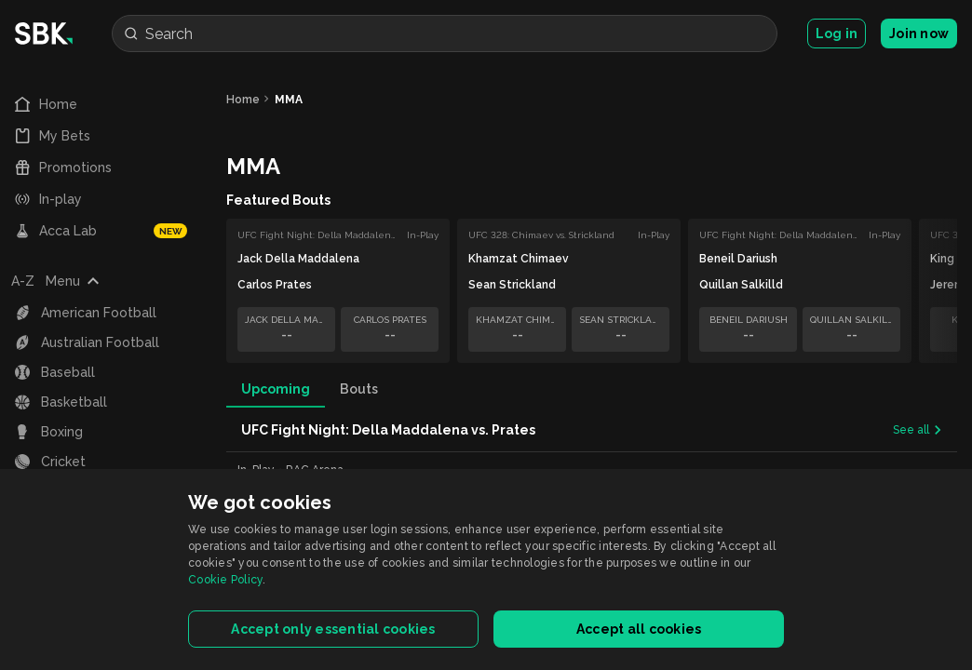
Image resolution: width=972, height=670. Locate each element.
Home (243, 99)
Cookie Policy (225, 579)
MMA (289, 99)
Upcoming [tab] (275, 389)
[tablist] (591, 389)
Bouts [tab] (359, 389)
